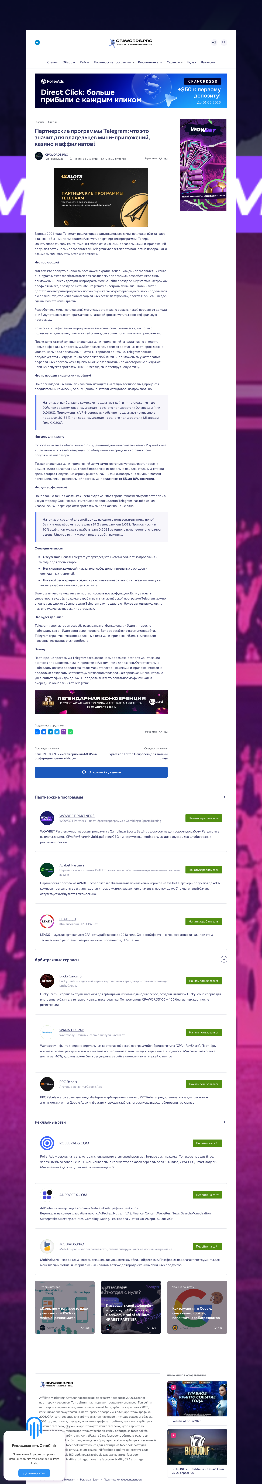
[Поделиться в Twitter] (57, 731)
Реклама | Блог (89, 1479)
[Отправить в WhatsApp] (70, 731)
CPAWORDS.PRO (56, 154)
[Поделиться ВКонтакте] (37, 731)
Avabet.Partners (72, 865)
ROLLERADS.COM (74, 1143)
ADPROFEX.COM (73, 1195)
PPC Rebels (68, 1081)
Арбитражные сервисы (57, 959)
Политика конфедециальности (123, 1479)
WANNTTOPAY (71, 1030)
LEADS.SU (67, 919)
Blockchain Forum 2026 (186, 1421)
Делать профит (34, 1473)
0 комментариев (115, 158)
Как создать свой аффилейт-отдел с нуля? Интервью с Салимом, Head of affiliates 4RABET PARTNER (129, 1312)
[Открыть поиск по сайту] (224, 42)
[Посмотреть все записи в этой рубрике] (224, 797)
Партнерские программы (59, 796)
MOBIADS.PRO (71, 1244)
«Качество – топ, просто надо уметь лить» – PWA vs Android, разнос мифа (64, 1313)
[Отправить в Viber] (63, 731)
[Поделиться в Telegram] (50, 731)
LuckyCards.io (70, 976)
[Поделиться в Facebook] (43, 731)
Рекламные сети (50, 1121)
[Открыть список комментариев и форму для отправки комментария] (101, 772)
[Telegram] (37, 42)
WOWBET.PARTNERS (77, 816)
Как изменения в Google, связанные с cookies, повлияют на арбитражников (196, 1313)
